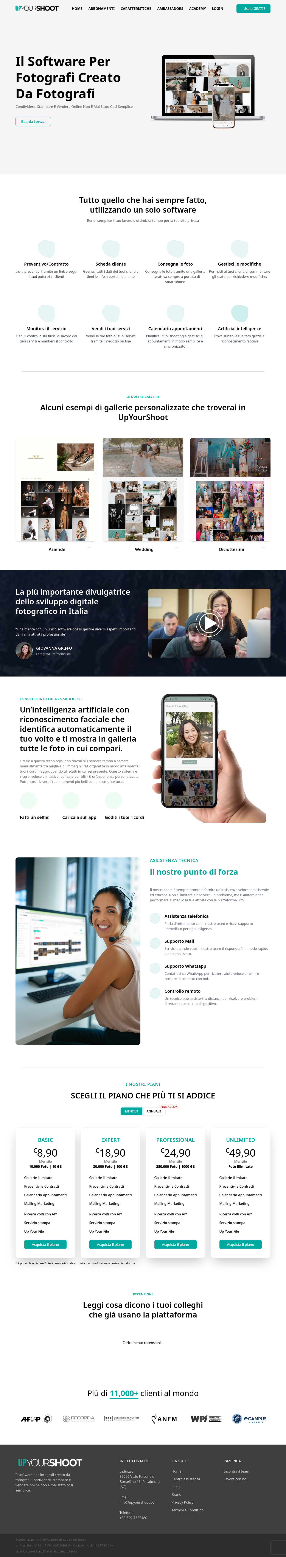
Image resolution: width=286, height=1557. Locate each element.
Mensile (131, 1111)
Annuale (156, 1110)
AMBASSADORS (170, 8)
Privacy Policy (182, 1502)
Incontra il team (236, 1471)
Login (176, 1486)
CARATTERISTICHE (136, 8)
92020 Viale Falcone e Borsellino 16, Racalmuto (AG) (140, 1481)
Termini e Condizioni (188, 1510)
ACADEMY (197, 8)
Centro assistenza (186, 1479)
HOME (77, 8)
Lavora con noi (235, 1479)
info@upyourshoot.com (139, 1502)
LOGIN (217, 8)
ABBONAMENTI (102, 8)
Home (177, 1471)
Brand (176, 1494)
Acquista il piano (45, 1244)
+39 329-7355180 (133, 1517)
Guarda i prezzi (33, 121)
